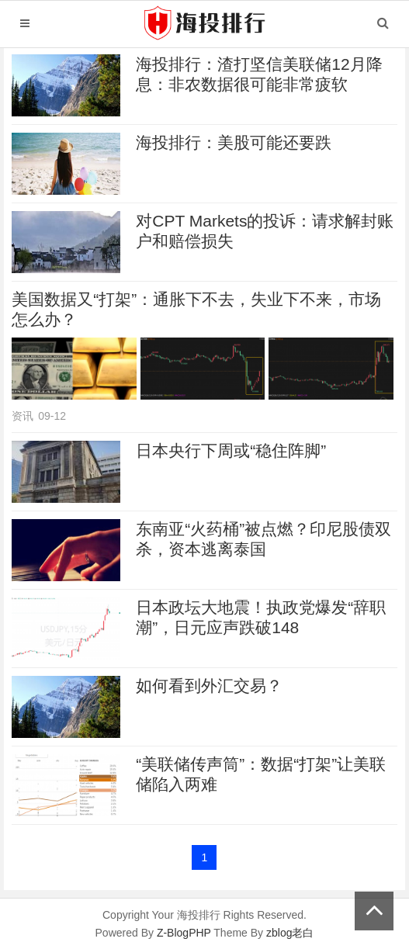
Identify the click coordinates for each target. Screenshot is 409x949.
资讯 (22, 416)
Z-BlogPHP (184, 932)
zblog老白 (290, 932)
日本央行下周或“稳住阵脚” (231, 450)
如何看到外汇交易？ (209, 685)
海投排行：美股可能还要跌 (233, 142)
